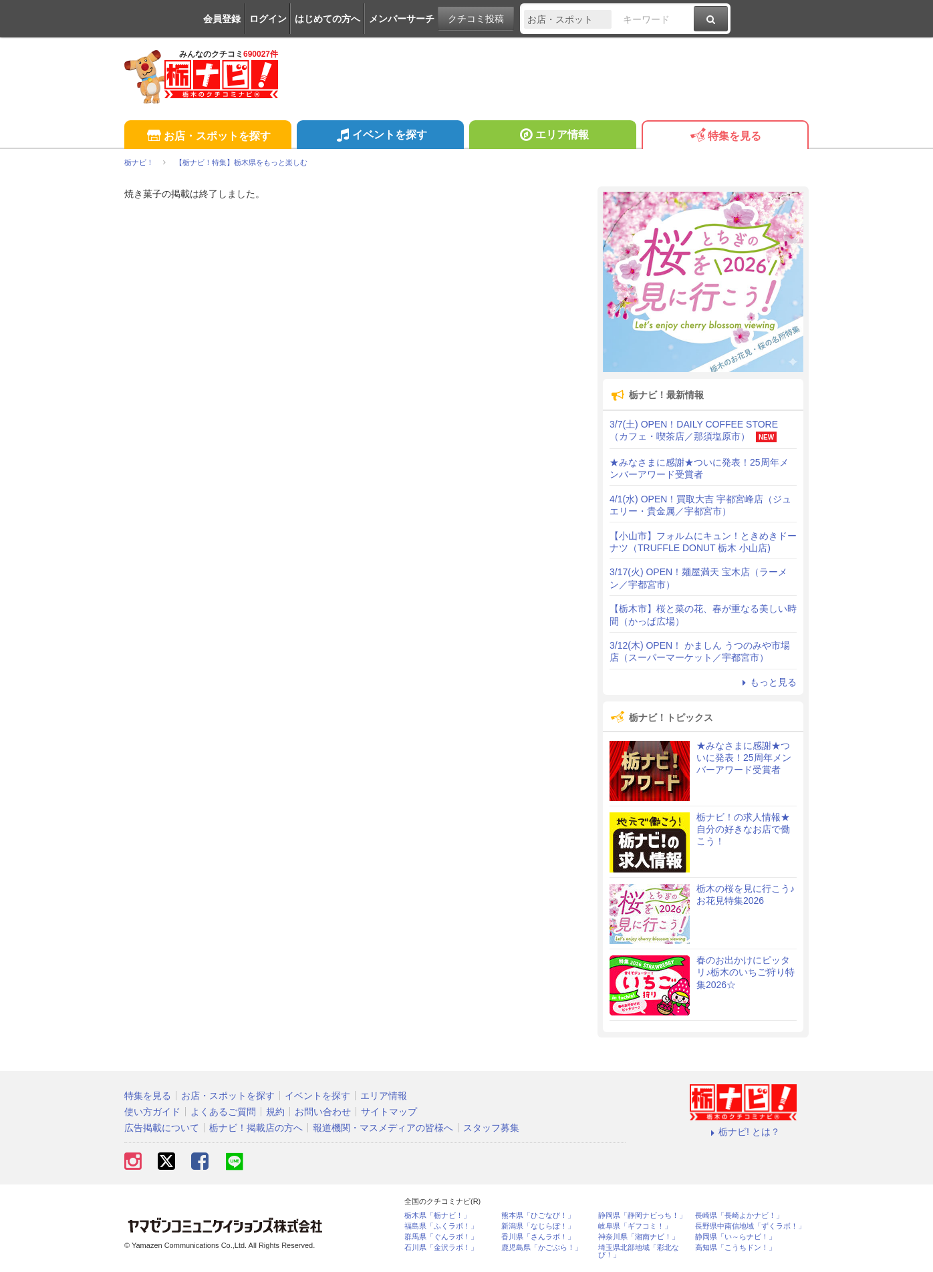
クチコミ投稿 (476, 18)
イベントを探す (380, 136)
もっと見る (767, 682)
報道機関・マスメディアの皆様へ (383, 1127)
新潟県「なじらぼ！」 (538, 1226)
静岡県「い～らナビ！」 (735, 1237)
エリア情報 (552, 136)
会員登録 (222, 18)
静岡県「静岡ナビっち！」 (642, 1215)
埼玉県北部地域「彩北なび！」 (638, 1251)
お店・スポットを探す (207, 137)
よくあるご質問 (223, 1111)
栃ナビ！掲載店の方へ (256, 1127)
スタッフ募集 (491, 1127)
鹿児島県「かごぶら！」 (541, 1247)
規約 (275, 1111)
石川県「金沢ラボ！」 (441, 1247)
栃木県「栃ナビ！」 (437, 1215)
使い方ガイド (152, 1111)
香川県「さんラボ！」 (538, 1237)
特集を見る (725, 137)
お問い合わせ (323, 1111)
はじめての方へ (327, 18)
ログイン (268, 18)
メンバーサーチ (401, 18)
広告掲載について (161, 1127)
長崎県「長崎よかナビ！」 (739, 1215)
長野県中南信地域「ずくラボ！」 (750, 1226)
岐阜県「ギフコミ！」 (635, 1226)
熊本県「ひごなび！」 (538, 1215)
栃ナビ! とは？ (743, 1131)
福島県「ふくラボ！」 (441, 1226)
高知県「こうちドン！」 (735, 1247)
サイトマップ (389, 1111)
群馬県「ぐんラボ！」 (441, 1237)
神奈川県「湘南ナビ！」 (638, 1237)
